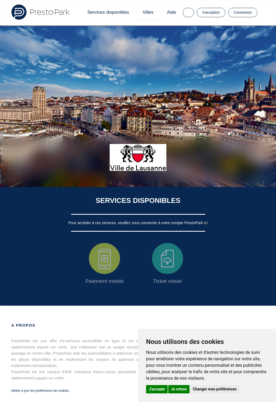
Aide (171, 12)
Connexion (243, 12)
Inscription (211, 12)
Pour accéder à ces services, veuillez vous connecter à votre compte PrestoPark (136, 223)
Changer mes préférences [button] (215, 389)
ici (206, 223)
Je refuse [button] (179, 389)
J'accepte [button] (157, 389)
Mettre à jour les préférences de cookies (40, 391)
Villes (148, 12)
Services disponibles (108, 12)
